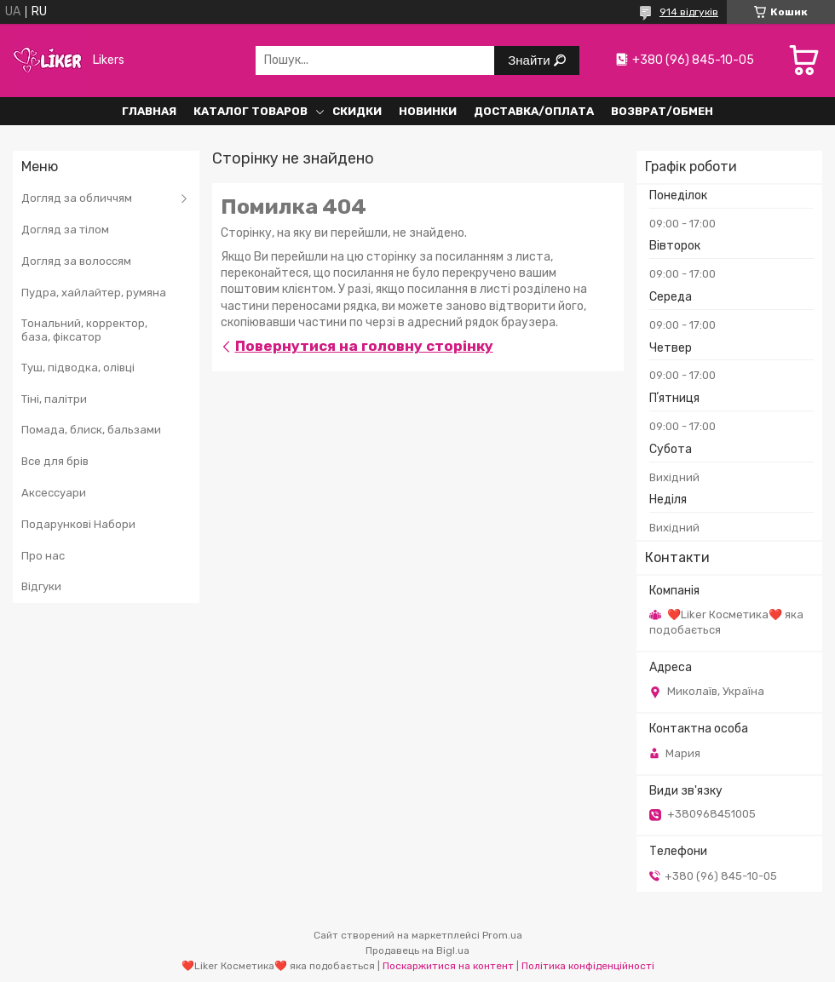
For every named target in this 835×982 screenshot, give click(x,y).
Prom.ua (502, 935)
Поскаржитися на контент (448, 966)
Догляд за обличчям (76, 198)
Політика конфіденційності (587, 966)
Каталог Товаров (250, 111)
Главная (149, 111)
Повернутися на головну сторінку (364, 345)
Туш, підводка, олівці (78, 367)
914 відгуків (688, 12)
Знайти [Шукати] (530, 60)
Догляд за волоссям (76, 261)
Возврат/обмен (662, 111)
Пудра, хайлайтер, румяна (93, 292)
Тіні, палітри (54, 399)
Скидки (357, 111)
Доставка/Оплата (534, 111)
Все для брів (55, 461)
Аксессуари (53, 492)
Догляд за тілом (65, 229)
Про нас (43, 555)
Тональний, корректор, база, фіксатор (84, 330)
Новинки (428, 111)
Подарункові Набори (78, 524)
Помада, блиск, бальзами (91, 429)
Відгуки (41, 586)
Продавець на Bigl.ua (417, 950)
